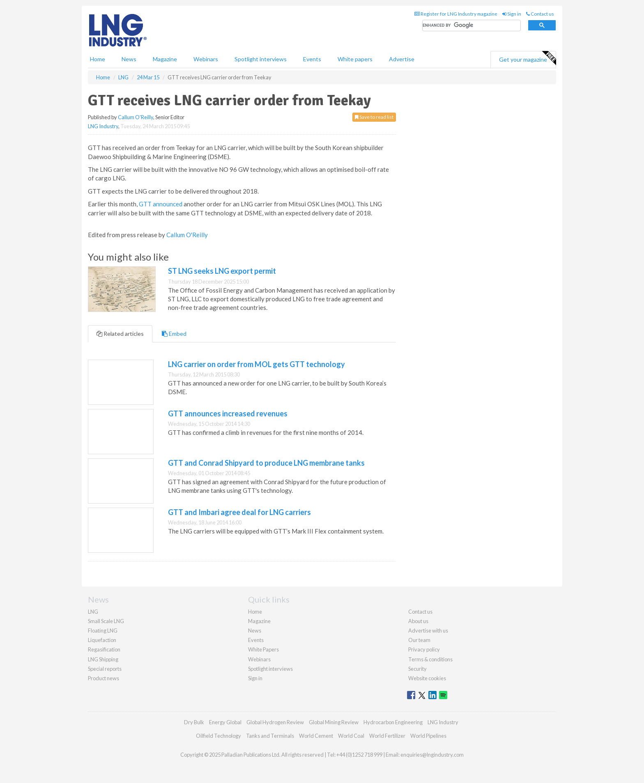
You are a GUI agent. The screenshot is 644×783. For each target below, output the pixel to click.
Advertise (401, 58)
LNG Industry (103, 126)
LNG (93, 611)
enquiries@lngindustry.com (432, 754)
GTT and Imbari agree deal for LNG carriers (239, 512)
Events (312, 58)
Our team (419, 640)
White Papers (263, 649)
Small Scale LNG (106, 621)
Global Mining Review (334, 722)
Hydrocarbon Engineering (393, 722)
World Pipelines (428, 735)
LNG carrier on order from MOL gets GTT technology (256, 364)
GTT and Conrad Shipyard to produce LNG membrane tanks (266, 462)
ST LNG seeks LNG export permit (222, 270)
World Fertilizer (387, 735)
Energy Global (225, 722)
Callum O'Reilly (135, 117)
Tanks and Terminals (270, 735)
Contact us (540, 13)
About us (418, 621)
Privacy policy (424, 649)
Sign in (511, 13)
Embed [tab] (174, 333)
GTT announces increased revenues (228, 413)
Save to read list (374, 117)
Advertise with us (428, 630)
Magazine (165, 58)
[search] (471, 26)
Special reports (105, 668)
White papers (355, 58)
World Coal (351, 735)
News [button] (129, 58)
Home (97, 58)
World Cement (316, 735)
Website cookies (427, 678)
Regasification (104, 649)
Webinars (205, 58)
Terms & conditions (430, 659)
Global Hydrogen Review (275, 722)
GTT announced (160, 204)
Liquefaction (102, 640)
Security (417, 668)
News (254, 630)
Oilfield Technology (218, 735)
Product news (103, 678)
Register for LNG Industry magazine (455, 13)
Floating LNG (102, 630)
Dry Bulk (194, 722)
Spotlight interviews (261, 58)
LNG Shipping (103, 659)
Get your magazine (527, 58)
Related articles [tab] (120, 333)
